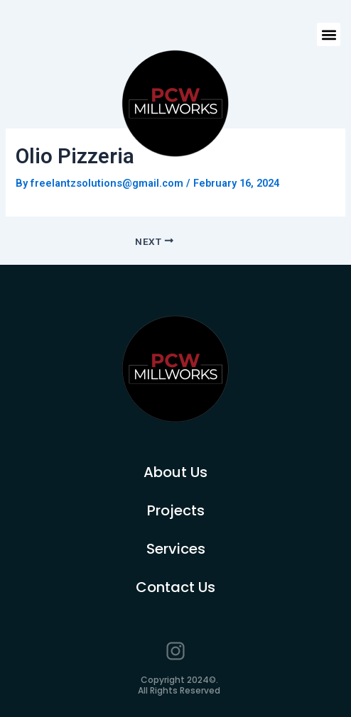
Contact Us (175, 587)
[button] (328, 34)
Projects (176, 510)
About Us (175, 472)
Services (175, 549)
